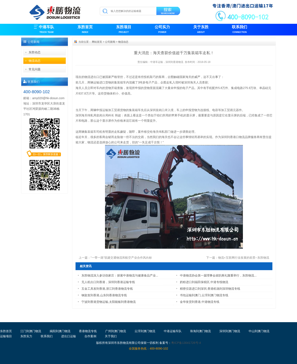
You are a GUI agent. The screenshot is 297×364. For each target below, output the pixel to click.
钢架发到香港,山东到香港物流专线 (104, 295)
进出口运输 (68, 336)
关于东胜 (201, 29)
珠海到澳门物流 (200, 331)
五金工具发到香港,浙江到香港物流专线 (107, 288)
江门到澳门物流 (30, 331)
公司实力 (162, 29)
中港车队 (46, 29)
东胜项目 (123, 29)
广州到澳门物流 (115, 331)
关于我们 (111, 336)
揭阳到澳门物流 (60, 331)
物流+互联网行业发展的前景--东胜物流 (243, 257)
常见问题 (35, 69)
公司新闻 (110, 41)
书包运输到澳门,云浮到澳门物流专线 (204, 295)
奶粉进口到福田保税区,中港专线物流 (204, 282)
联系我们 (239, 29)
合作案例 (90, 336)
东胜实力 (26, 336)
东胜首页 (85, 29)
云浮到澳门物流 (144, 331)
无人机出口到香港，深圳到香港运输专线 (108, 282)
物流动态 (35, 60)
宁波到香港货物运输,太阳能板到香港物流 (108, 301)
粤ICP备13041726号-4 (186, 342)
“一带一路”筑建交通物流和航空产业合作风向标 (121, 257)
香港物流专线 (88, 331)
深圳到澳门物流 (229, 331)
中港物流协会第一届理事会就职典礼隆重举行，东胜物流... (218, 275)
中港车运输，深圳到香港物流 (166, 62)
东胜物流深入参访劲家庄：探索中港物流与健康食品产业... (119, 275)
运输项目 (6, 336)
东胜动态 (35, 52)
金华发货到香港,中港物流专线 (199, 301)
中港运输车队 (173, 331)
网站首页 (97, 41)
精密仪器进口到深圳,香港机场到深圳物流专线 (210, 288)
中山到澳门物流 (259, 331)
